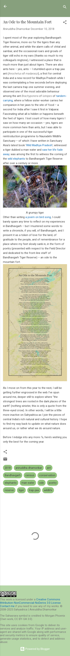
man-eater (27, 482)
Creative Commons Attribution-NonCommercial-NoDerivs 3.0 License (30, 601)
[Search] (65, 7)
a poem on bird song (38, 217)
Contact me (7, 606)
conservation (47, 475)
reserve (9, 490)
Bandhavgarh (13, 475)
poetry (53, 482)
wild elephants (16, 158)
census (29, 475)
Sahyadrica (24, 6)
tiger (21, 490)
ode (41, 482)
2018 (8, 468)
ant (49, 468)
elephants (11, 482)
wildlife (48, 490)
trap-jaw (34, 490)
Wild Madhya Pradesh (39, 145)
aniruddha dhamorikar (28, 468)
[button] (65, 23)
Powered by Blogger (35, 649)
